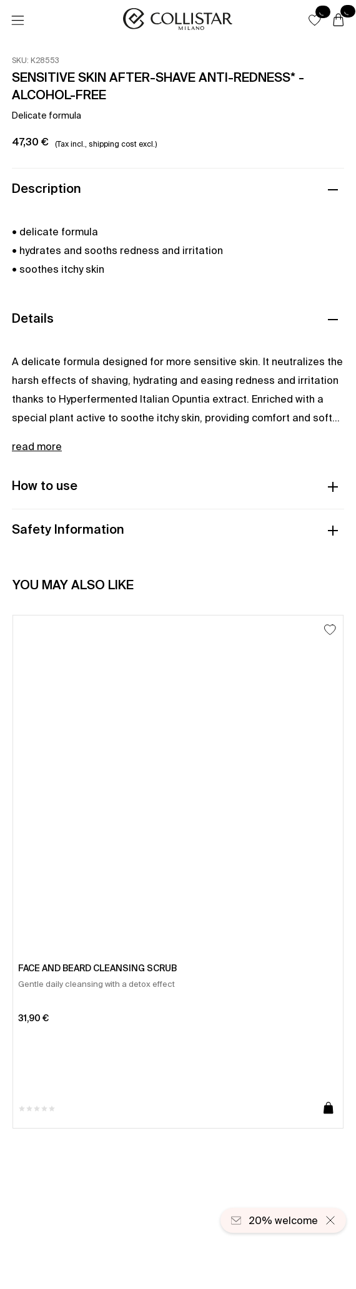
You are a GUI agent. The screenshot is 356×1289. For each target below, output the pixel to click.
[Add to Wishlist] (330, 629)
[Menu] (17, 20)
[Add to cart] (328, 1108)
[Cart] (338, 20)
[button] (315, 20)
